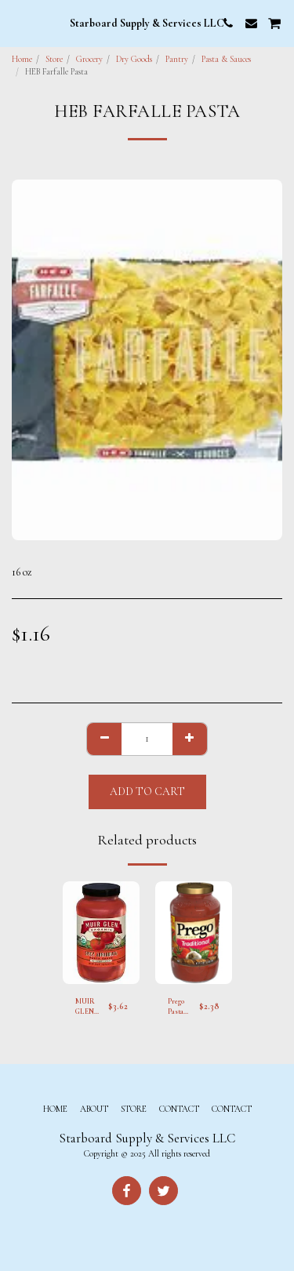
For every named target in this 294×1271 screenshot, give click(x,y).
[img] (101, 932)
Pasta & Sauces (226, 59)
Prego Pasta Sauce (176, 1007)
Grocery (89, 59)
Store (54, 59)
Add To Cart (147, 791)
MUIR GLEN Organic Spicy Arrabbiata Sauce (91, 1007)
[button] (17, 23)
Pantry (176, 59)
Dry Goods (134, 59)
